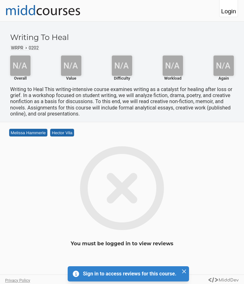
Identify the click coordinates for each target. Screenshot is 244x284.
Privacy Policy (17, 280)
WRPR (17, 47)
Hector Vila (62, 132)
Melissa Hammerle (28, 132)
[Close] (184, 271)
